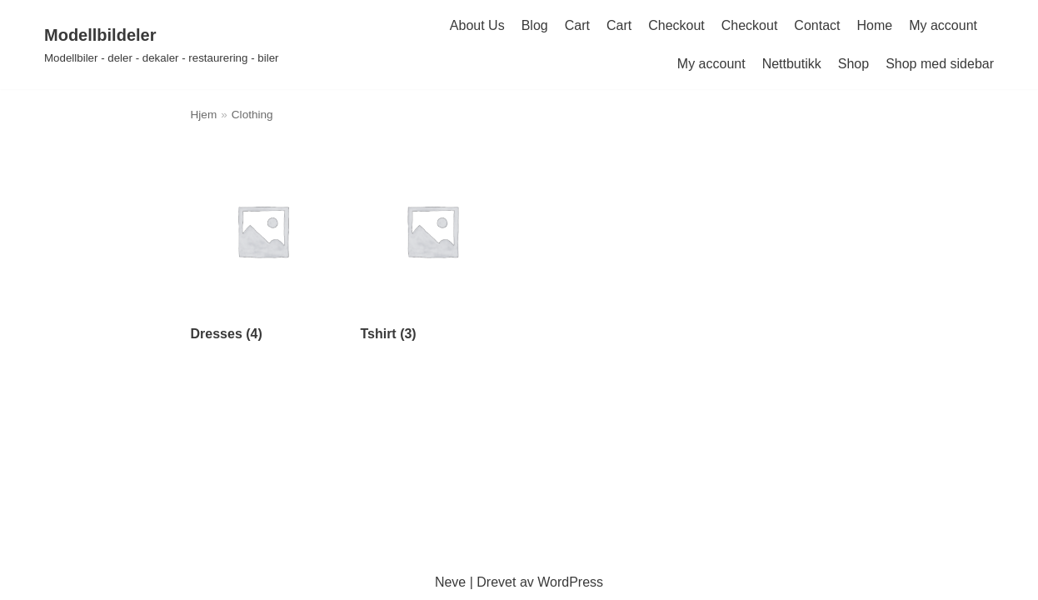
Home (875, 25)
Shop (853, 64)
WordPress (570, 582)
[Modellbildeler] (161, 45)
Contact (817, 25)
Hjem (204, 114)
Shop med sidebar (940, 64)
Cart (577, 25)
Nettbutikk (791, 64)
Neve (450, 582)
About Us (477, 25)
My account (943, 25)
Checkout (676, 25)
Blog (534, 25)
